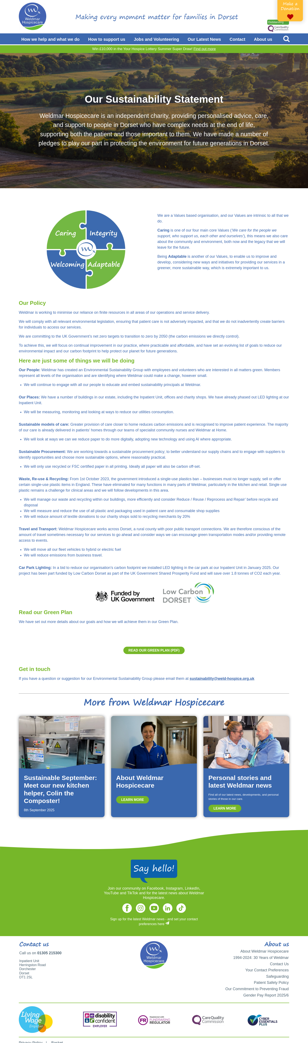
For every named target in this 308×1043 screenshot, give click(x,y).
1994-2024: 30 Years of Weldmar (261, 958)
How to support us (106, 39)
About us (263, 39)
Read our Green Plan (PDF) (154, 650)
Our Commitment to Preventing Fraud (257, 989)
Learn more (132, 800)
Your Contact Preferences (267, 970)
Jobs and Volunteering (156, 39)
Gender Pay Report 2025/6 (266, 995)
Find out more (205, 49)
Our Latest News (204, 39)
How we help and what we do (50, 39)
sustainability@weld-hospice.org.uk (221, 678)
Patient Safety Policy (271, 982)
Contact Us (279, 964)
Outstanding (275, 22)
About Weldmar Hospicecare (264, 951)
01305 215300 (49, 953)
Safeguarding (277, 976)
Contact (237, 39)
